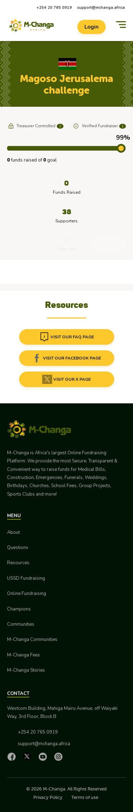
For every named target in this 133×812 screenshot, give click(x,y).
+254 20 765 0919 (54, 7)
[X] (29, 756)
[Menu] (121, 24)
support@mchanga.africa (101, 7)
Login (91, 26)
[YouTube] (44, 756)
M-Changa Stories (26, 670)
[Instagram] (60, 756)
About (13, 532)
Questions (17, 547)
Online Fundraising (26, 593)
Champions (19, 609)
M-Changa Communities (32, 639)
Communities (20, 624)
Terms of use (84, 797)
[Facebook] (13, 756)
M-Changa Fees (23, 655)
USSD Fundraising (26, 578)
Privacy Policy (47, 797)
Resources (18, 563)
